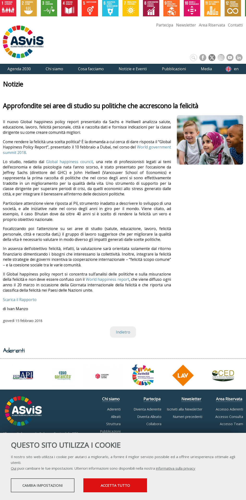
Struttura (113, 424)
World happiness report (107, 279)
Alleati (116, 416)
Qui (13, 468)
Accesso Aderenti (229, 409)
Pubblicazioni (110, 431)
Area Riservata (212, 25)
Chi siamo (111, 399)
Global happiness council (69, 161)
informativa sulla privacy (175, 468)
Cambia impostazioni (49, 485)
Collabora (153, 424)
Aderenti (114, 409)
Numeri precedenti (187, 416)
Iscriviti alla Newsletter (184, 409)
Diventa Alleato (149, 416)
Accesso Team (231, 424)
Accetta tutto (135, 485)
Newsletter (186, 25)
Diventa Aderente (147, 409)
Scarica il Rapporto (20, 299)
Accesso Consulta (229, 416)
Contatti (235, 25)
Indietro (123, 332)
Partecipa (164, 25)
